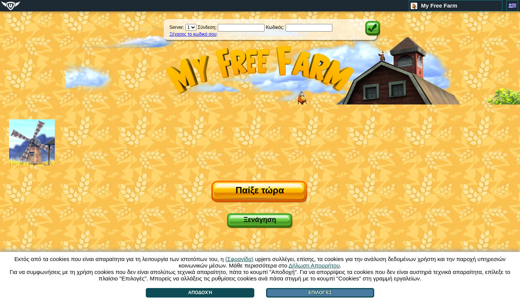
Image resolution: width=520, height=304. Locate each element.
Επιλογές (320, 292)
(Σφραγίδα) (239, 259)
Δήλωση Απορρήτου (314, 265)
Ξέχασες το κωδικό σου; (193, 34)
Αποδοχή (200, 292)
